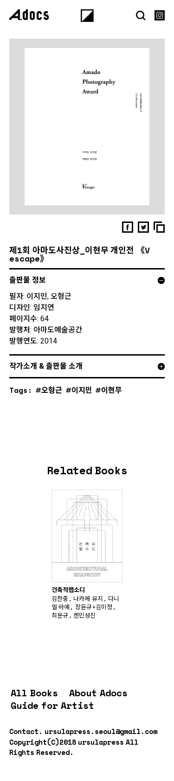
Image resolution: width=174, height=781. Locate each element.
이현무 (111, 389)
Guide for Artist (52, 705)
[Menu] (87, 15)
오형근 (51, 389)
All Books (34, 693)
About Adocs (98, 693)
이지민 (81, 389)
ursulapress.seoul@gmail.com (101, 731)
